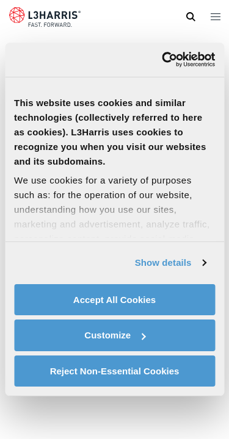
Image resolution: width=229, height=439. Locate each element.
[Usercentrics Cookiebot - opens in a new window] (163, 60)
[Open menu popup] (215, 16)
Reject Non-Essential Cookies (115, 371)
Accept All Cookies (114, 299)
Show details (163, 262)
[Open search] (190, 17)
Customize (114, 335)
